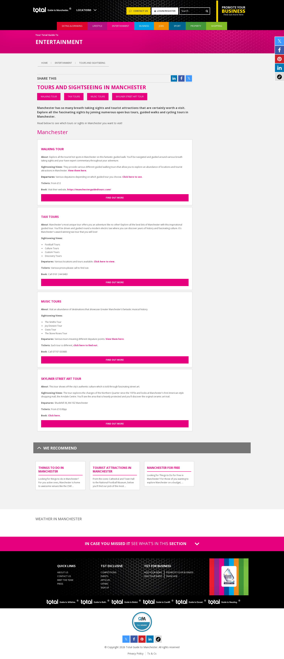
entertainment (120, 26)
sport (177, 26)
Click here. (54, 415)
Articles (105, 580)
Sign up (105, 587)
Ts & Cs (151, 653)
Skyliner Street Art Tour (130, 96)
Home (44, 62)
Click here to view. (104, 261)
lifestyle (97, 26)
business (144, 26)
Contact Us (64, 576)
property (196, 26)
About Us (62, 572)
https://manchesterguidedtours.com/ (89, 189)
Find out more (115, 197)
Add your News (153, 572)
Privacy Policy (135, 653)
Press (60, 583)
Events (104, 576)
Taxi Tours (74, 96)
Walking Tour (49, 96)
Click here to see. (132, 176)
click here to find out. (85, 345)
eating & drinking (72, 26)
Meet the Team (65, 580)
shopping (216, 26)
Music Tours (98, 96)
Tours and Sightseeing (92, 62)
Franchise (172, 576)
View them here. (77, 170)
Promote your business (179, 572)
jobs (161, 26)
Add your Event (153, 576)
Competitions (108, 572)
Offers (104, 583)
